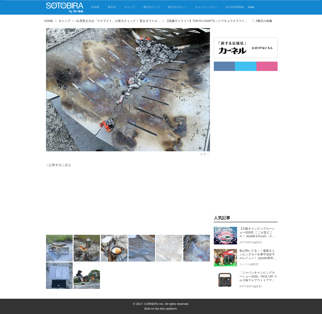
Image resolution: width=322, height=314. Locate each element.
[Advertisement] (128, 202)
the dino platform (166, 308)
